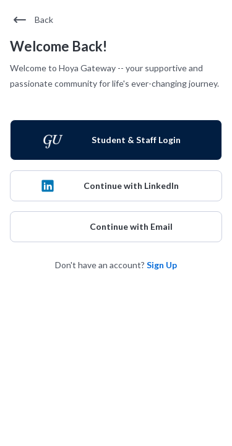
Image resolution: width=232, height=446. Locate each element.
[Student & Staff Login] (116, 140)
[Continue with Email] (116, 226)
